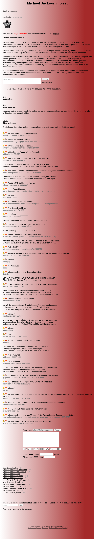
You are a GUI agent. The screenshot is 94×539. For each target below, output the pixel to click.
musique (13, 11)
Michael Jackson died (11, 478)
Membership (57, 530)
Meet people (59, 532)
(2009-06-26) (17, 17)
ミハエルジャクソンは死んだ (14, 484)
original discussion (53, 90)
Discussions (45, 532)
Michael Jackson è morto (13, 482)
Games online (34, 530)
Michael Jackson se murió (13, 480)
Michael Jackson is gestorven (14, 488)
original (56, 34)
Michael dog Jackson (11, 494)
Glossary (48, 530)
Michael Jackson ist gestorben (15, 474)
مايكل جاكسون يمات (10, 472)
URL (47, 453)
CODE (42, 453)
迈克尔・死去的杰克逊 (12, 497)
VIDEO (58, 453)
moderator (7, 17)
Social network (32, 532)
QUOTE (36, 453)
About (62, 530)
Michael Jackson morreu (12, 490)
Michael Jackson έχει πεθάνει (14, 476)
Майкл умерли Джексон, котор (15, 492)
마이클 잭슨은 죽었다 (11, 486)
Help (52, 530)
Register (57, 458)
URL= (52, 453)
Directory (65, 532)
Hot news (39, 532)
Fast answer (24, 81)
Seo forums (52, 532)
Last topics (42, 530)
